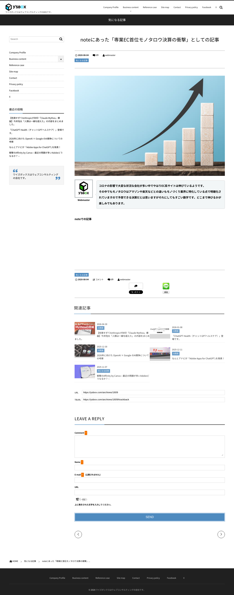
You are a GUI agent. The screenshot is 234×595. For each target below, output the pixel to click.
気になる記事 (82, 60)
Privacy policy (191, 7)
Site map (165, 7)
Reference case (150, 7)
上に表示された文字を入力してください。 (93, 504)
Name (77, 462)
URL (77, 487)
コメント (99, 279)
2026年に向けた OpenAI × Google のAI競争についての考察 (123, 358)
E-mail (78, 474)
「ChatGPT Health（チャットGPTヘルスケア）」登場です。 (197, 338)
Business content (131, 7)
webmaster (110, 55)
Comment (79, 432)
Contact (177, 7)
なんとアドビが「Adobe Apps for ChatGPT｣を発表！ (198, 359)
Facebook (206, 7)
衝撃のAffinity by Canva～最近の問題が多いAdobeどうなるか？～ (123, 378)
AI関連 (100, 329)
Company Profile (110, 7)
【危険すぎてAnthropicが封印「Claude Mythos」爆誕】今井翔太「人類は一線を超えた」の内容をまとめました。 (112, 337)
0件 (97, 55)
